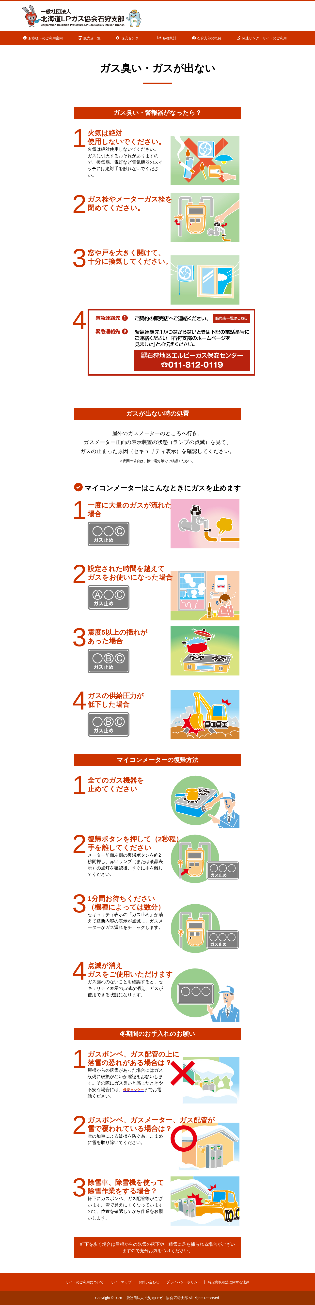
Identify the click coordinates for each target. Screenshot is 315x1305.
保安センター (131, 38)
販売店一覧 (92, 38)
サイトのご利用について (85, 1282)
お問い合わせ (149, 1282)
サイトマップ (121, 1282)
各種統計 (169, 38)
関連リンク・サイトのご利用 (264, 38)
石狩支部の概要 (209, 38)
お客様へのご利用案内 (45, 38)
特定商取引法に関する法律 (228, 1282)
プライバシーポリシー (183, 1282)
